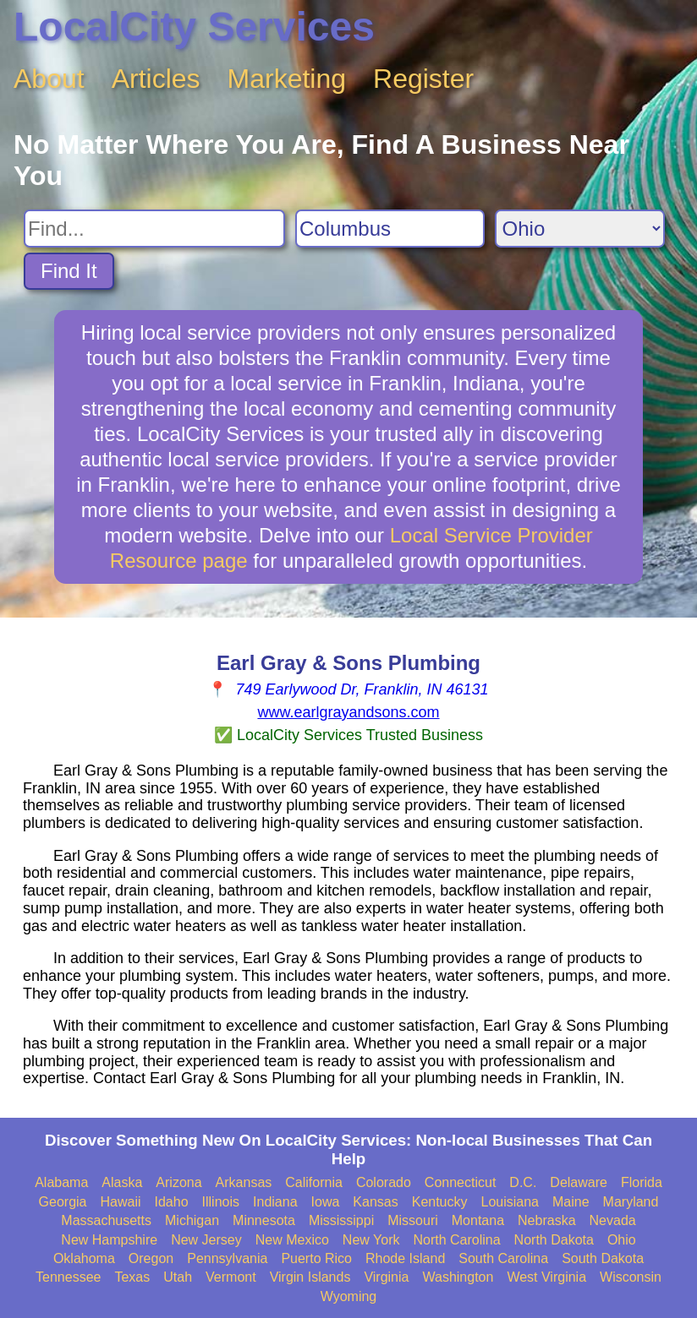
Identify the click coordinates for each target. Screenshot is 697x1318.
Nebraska (546, 1220)
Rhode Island (405, 1258)
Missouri (412, 1220)
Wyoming (349, 1296)
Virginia (386, 1277)
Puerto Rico (316, 1258)
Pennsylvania (227, 1258)
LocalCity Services (194, 26)
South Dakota (603, 1258)
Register (423, 78)
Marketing (287, 78)
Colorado (383, 1182)
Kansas (375, 1202)
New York (371, 1240)
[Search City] (390, 229)
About (49, 78)
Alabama (61, 1182)
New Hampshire (109, 1240)
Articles (156, 78)
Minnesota (264, 1220)
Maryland (631, 1202)
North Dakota (554, 1240)
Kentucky (440, 1202)
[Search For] (154, 229)
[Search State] (580, 229)
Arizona (178, 1182)
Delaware (578, 1182)
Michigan (192, 1220)
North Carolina (456, 1240)
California (314, 1182)
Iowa (325, 1202)
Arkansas (244, 1182)
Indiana (275, 1202)
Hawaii (121, 1202)
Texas (132, 1277)
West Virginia (546, 1277)
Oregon (151, 1258)
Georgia (63, 1202)
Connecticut (461, 1182)
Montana (478, 1220)
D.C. (522, 1182)
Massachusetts (106, 1220)
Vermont (231, 1277)
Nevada (613, 1220)
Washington (457, 1277)
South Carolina (503, 1258)
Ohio (621, 1240)
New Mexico (292, 1240)
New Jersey (206, 1240)
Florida (641, 1182)
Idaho (172, 1202)
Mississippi (341, 1220)
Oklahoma (84, 1258)
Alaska (122, 1182)
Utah (177, 1277)
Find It (69, 270)
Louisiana (510, 1202)
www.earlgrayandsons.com (348, 712)
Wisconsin (630, 1277)
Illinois (220, 1202)
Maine (571, 1202)
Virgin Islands (310, 1277)
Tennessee (68, 1277)
